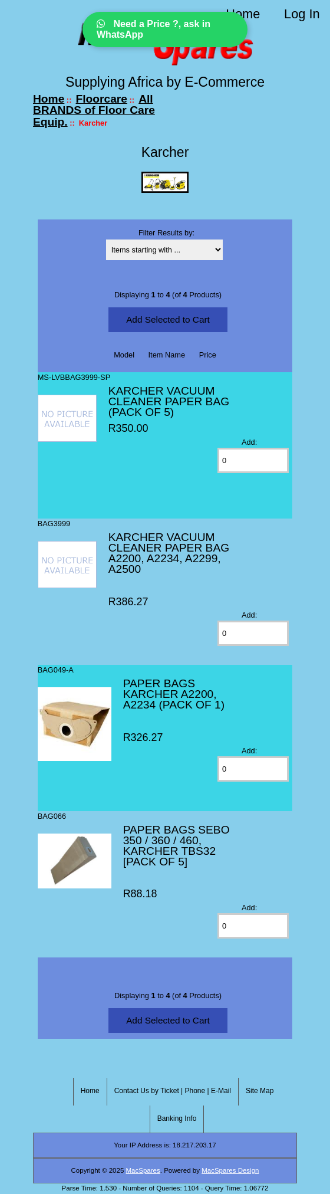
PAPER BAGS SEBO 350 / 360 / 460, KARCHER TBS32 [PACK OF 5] (176, 846)
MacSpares (143, 1170)
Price (207, 354)
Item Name (167, 354)
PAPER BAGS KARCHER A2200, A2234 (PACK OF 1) (174, 694)
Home (243, 13)
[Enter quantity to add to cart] (253, 460)
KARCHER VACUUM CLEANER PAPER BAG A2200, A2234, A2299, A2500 (168, 553)
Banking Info (177, 1118)
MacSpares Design (230, 1170)
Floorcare (101, 99)
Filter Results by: (166, 232)
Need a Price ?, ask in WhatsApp (153, 29)
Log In (301, 13)
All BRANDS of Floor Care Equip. (94, 111)
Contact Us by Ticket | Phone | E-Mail (172, 1091)
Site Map (259, 1091)
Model (124, 354)
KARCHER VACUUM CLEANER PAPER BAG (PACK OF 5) (168, 401)
